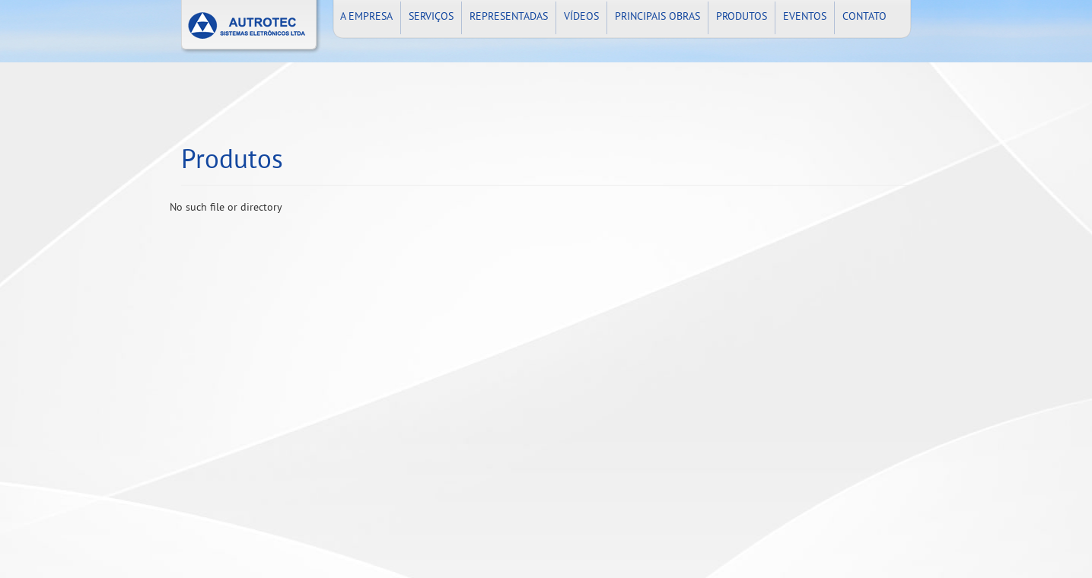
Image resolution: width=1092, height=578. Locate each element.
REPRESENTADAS (509, 17)
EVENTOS (804, 17)
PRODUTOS (741, 17)
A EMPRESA (366, 17)
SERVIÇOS (431, 17)
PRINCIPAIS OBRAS (657, 17)
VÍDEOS (581, 17)
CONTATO (864, 17)
